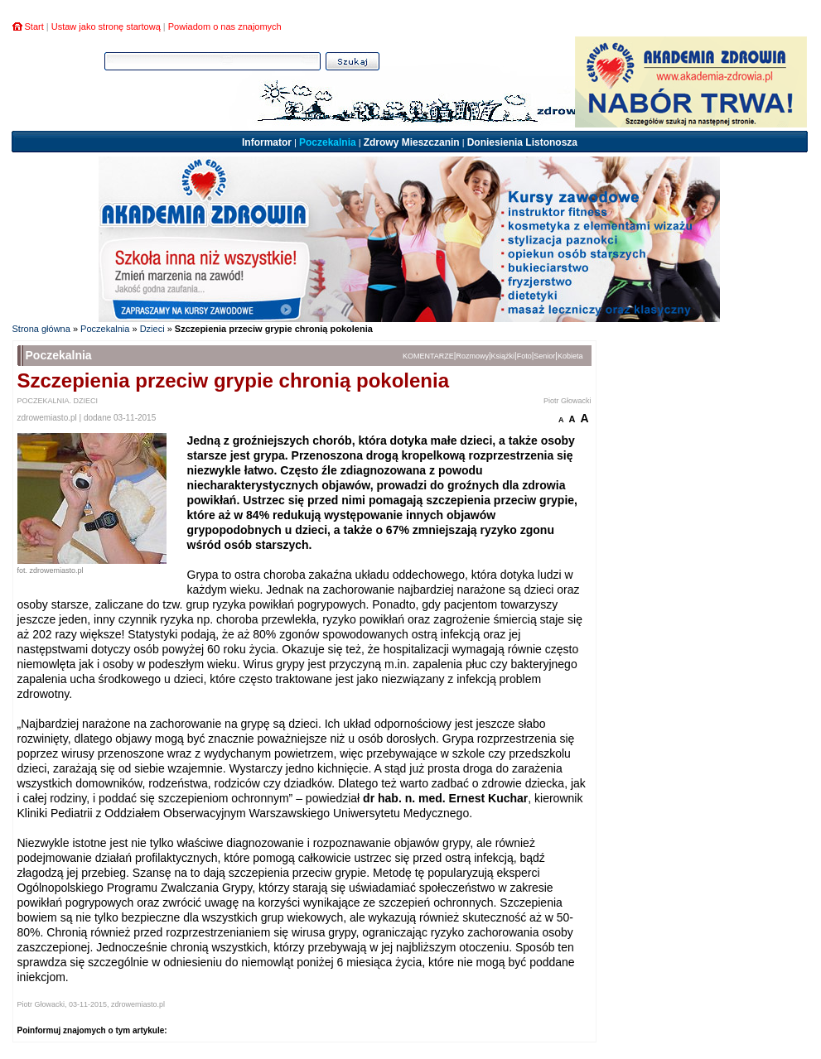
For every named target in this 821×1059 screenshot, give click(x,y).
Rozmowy (472, 356)
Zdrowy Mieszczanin (412, 142)
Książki (503, 356)
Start (34, 26)
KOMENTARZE (428, 356)
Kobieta (570, 356)
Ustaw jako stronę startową (106, 26)
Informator (267, 142)
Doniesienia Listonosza (522, 142)
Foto (524, 356)
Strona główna (41, 329)
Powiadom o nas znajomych (225, 26)
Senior (544, 356)
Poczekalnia (327, 142)
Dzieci (152, 329)
